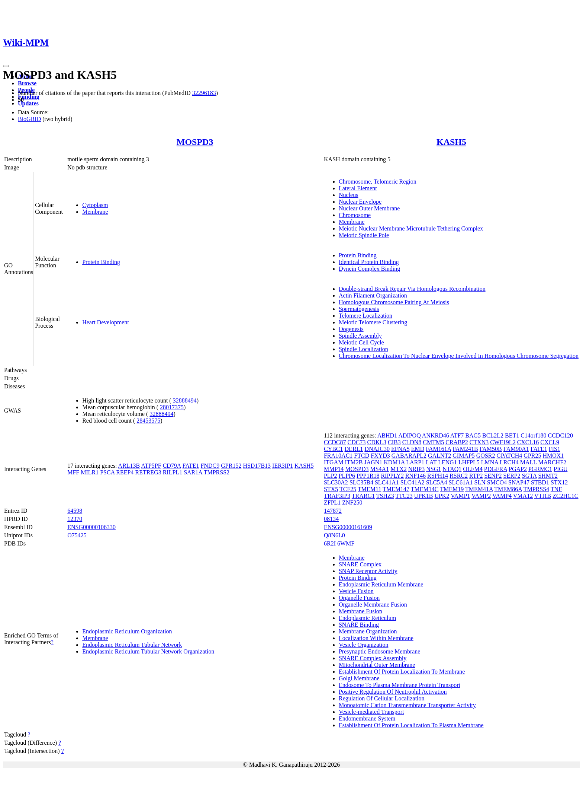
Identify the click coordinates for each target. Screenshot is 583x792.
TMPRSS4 (536, 489)
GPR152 (231, 465)
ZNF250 (352, 502)
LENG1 (447, 462)
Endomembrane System (367, 718)
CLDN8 (412, 442)
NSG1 (433, 469)
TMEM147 (396, 489)
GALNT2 (439, 455)
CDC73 (357, 442)
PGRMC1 (540, 469)
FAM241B (465, 449)
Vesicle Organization (363, 645)
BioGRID (29, 119)
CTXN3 (479, 442)
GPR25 (532, 455)
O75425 (77, 535)
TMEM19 (452, 489)
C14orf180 (533, 435)
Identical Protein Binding (369, 262)
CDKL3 (376, 442)
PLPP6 (347, 476)
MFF (73, 472)
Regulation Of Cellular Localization (382, 698)
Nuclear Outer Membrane (369, 208)
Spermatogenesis (359, 309)
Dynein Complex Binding (369, 268)
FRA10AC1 (338, 455)
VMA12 (523, 496)
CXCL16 (528, 442)
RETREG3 (148, 472)
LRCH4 (509, 462)
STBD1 (540, 482)
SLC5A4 (436, 482)
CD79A (172, 465)
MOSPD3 (195, 142)
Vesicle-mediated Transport (371, 712)
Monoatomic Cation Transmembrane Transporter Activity (407, 705)
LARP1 (415, 462)
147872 (333, 511)
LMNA (489, 462)
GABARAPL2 (409, 455)
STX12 (559, 482)
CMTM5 (433, 442)
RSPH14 (437, 476)
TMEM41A (479, 489)
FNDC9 (210, 465)
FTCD (361, 455)
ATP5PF (151, 465)
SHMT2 (547, 476)
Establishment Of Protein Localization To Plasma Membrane (411, 725)
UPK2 (441, 496)
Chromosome (355, 215)
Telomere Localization (365, 315)
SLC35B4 (361, 482)
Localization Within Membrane (376, 638)
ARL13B (129, 465)
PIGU (560, 469)
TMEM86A (508, 489)
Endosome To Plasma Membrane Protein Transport (399, 685)
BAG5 (473, 435)
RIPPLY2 (392, 476)
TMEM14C (425, 489)
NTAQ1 (451, 469)
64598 (74, 511)
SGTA (529, 476)
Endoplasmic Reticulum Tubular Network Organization (148, 651)
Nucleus (348, 195)
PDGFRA (495, 469)
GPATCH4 (509, 455)
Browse (27, 83)
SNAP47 (518, 482)
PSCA (107, 472)
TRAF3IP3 (337, 496)
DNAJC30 (377, 449)
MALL (528, 462)
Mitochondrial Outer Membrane (377, 665)
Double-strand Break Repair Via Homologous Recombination (412, 289)
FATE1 (191, 465)
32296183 (204, 93)
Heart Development (105, 322)
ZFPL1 (332, 502)
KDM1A (394, 462)
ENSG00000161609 (348, 527)
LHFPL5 (469, 462)
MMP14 (334, 469)
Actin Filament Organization (373, 295)
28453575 (148, 420)
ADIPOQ (409, 435)
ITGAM (333, 462)
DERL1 (354, 449)
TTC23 (403, 496)
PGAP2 (518, 469)
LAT (431, 462)
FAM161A (438, 449)
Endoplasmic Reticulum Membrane (381, 584)
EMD (418, 449)
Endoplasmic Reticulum (367, 618)
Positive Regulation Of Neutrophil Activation (393, 691)
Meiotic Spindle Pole (364, 235)
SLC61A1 (461, 482)
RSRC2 (459, 476)
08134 (331, 519)
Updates (28, 103)
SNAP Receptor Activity (368, 571)
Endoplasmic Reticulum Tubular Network (132, 645)
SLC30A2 (336, 482)
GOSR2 (485, 455)
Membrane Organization (368, 631)
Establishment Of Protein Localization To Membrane (402, 671)
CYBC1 (333, 449)
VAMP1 (460, 496)
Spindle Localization (363, 349)
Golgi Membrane (359, 678)
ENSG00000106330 (91, 527)
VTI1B (542, 496)
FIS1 (554, 449)
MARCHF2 (552, 462)
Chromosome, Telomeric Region (377, 181)
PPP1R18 (368, 476)
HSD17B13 (257, 465)
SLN (480, 482)
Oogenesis (351, 329)
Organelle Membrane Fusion (373, 604)
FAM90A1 (516, 449)
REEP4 (124, 472)
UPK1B (423, 496)
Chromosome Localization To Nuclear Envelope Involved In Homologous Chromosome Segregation (459, 356)
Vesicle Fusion (356, 591)
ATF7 (457, 435)
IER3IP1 (282, 465)
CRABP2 (456, 442)
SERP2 (512, 476)
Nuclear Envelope (360, 201)
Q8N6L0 (334, 535)
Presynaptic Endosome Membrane (380, 651)
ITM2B (354, 462)
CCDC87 (335, 442)
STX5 (331, 489)
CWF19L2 (502, 442)
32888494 (185, 400)
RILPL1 (172, 472)
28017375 (172, 407)
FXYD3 (380, 455)
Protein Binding (101, 262)
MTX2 (398, 469)
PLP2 (330, 476)
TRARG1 (363, 496)
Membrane (95, 212)
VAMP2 (481, 496)
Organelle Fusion (359, 598)
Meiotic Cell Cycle (361, 342)
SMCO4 (497, 482)
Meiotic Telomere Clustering (373, 322)
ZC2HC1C (565, 496)
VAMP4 (502, 496)
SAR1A (193, 472)
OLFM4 (472, 469)
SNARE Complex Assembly (372, 658)
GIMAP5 (463, 455)
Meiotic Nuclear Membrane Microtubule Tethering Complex (411, 228)
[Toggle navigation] (6, 66)
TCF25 (347, 489)
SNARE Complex (360, 564)
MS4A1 (379, 469)
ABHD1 (387, 435)
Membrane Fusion (360, 611)
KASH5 (451, 142)
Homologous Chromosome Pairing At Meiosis (394, 302)
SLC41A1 (387, 482)
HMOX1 (553, 455)
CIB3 (394, 442)
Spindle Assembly (360, 336)
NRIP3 (416, 469)
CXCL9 (549, 442)
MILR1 (90, 472)
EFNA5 (400, 449)
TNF (556, 489)
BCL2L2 (492, 435)
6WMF (345, 543)
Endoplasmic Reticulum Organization (127, 631)
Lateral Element (358, 188)
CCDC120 (560, 435)
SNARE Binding (359, 624)
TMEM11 (369, 489)
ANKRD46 (435, 435)
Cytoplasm (95, 205)
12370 (74, 519)
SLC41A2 (412, 482)
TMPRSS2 (216, 472)
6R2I (330, 543)
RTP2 (476, 476)
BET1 (512, 435)
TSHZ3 (385, 496)
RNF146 (415, 476)
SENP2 (493, 476)
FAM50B (491, 449)
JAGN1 (373, 462)
